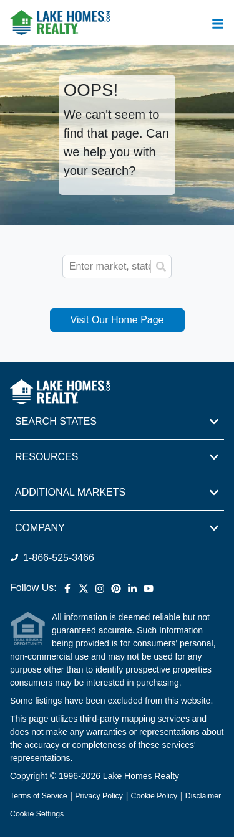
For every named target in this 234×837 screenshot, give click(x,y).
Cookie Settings (37, 814)
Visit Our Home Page (117, 319)
